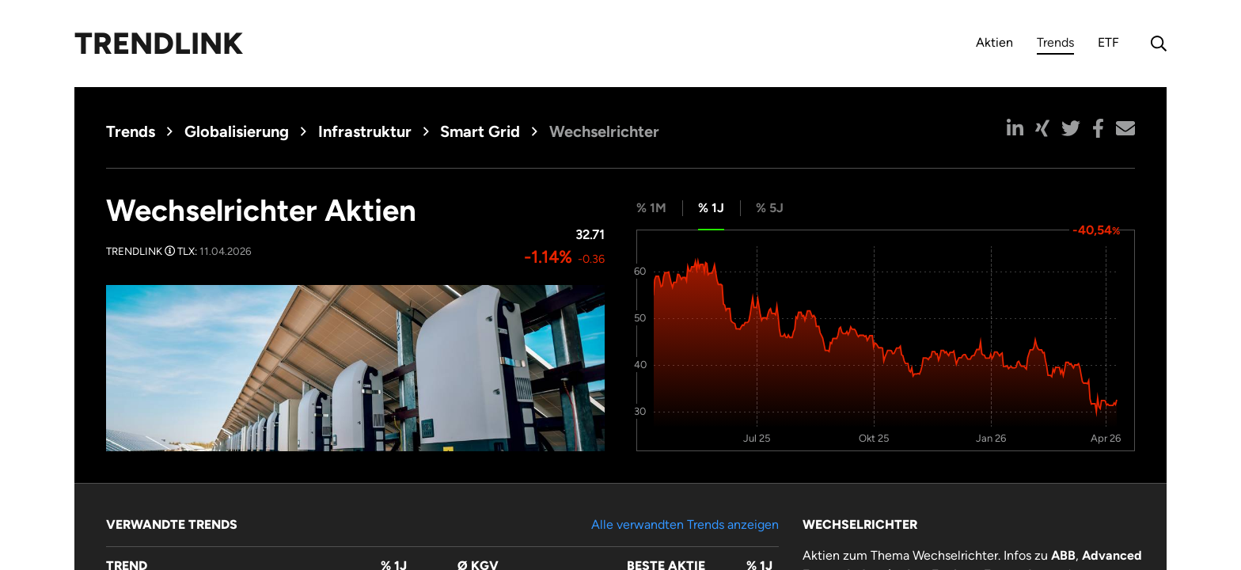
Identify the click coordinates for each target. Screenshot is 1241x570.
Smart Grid (480, 131)
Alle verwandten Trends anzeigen (685, 524)
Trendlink (158, 43)
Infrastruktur (365, 131)
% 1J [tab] (711, 207)
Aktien (994, 42)
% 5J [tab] (770, 207)
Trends (1055, 45)
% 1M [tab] (651, 207)
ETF (1108, 42)
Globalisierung (236, 131)
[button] (1015, 128)
